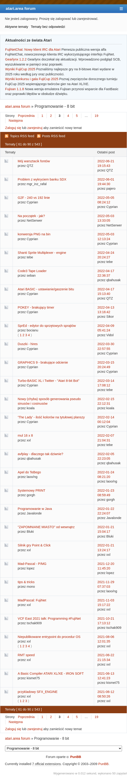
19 (96, 116)
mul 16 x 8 (25, 435)
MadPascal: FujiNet (32, 600)
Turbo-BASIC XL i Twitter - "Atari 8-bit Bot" (48, 381)
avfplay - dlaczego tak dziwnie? (40, 454)
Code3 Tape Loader (32, 271)
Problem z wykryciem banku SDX (42, 179)
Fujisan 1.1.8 (14, 89)
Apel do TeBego (29, 472)
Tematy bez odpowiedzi (48, 27)
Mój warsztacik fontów (34, 161)
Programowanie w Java (35, 509)
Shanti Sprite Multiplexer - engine (42, 252)
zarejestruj (34, 128)
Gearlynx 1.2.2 (16, 59)
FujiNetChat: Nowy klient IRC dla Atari (33, 49)
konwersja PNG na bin (34, 234)
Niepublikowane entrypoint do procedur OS (49, 637)
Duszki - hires (28, 344)
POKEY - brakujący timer (36, 307)
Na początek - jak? (31, 216)
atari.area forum (21, 8)
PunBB (75, 757)
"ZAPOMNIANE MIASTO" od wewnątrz (46, 527)
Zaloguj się (13, 128)
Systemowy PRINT (31, 490)
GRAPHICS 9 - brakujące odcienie (43, 362)
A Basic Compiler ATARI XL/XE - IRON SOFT (51, 673)
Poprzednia (26, 116)
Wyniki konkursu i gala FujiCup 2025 (31, 79)
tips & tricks (26, 582)
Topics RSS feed (22, 136)
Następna (16, 120)
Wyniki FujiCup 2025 (20, 69)
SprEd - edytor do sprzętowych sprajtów (47, 326)
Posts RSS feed (53, 136)
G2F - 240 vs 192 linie (34, 197)
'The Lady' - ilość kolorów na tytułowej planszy (51, 417)
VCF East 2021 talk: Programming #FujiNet (49, 618)
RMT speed (26, 655)
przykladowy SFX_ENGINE (38, 692)
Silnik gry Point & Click (34, 545)
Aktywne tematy (16, 27)
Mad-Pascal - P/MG (32, 564)
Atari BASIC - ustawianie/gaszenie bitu (46, 289)
